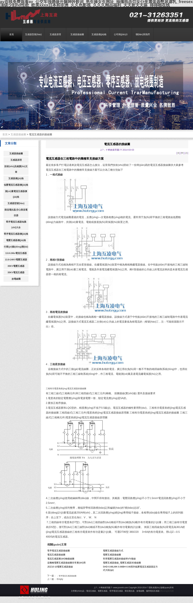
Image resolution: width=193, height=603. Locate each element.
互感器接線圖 (77, 34)
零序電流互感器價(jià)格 (16, 234)
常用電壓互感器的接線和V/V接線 (119, 558)
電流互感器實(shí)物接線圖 (60, 558)
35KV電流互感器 (16, 272)
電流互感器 (30, 16)
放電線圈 (16, 279)
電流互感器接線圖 (56, 554)
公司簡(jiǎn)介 (121, 34)
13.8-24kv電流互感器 (16, 253)
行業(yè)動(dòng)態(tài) (16, 246)
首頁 (11, 34)
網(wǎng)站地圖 (167, 591)
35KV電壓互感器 (16, 266)
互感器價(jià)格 (99, 34)
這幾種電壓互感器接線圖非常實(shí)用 (66, 562)
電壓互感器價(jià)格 (16, 240)
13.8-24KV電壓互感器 (16, 259)
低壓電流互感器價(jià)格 (16, 185)
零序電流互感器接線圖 (58, 550)
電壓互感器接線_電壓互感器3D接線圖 (122, 562)
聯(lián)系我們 (143, 34)
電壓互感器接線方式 (113, 550)
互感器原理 (55, 34)
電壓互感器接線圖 (112, 554)
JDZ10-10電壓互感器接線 (60, 566)
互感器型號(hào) (33, 34)
